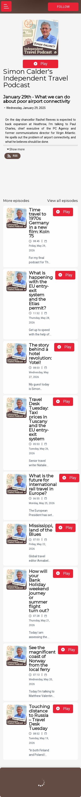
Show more (15, 149)
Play (41, 64)
